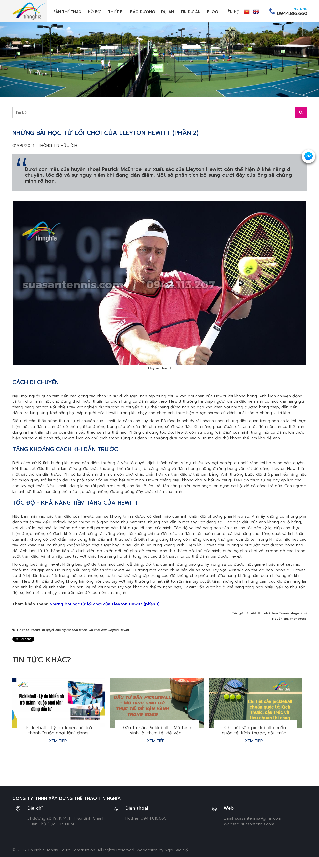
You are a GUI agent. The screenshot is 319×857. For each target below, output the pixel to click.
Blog (212, 12)
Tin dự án (190, 12)
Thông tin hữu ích (57, 146)
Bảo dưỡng (142, 12)
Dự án (167, 12)
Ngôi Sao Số (176, 850)
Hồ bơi (95, 12)
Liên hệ (231, 12)
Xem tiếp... (59, 741)
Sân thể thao (67, 12)
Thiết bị (116, 12)
